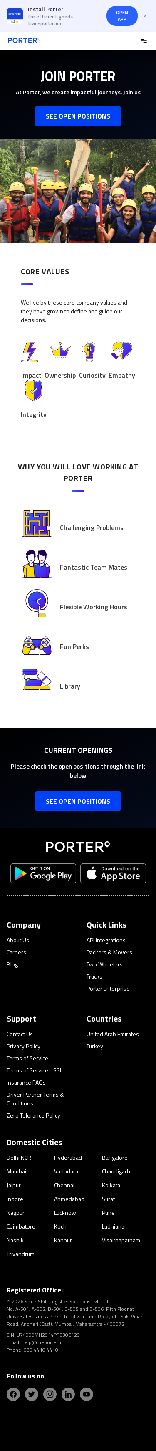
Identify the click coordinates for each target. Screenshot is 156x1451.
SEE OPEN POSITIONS (78, 116)
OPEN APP (122, 15)
